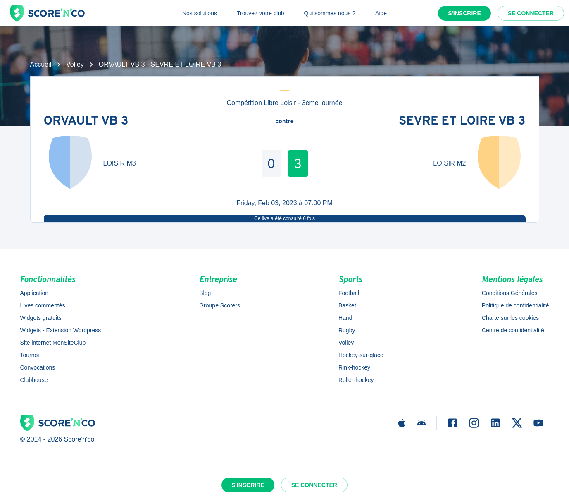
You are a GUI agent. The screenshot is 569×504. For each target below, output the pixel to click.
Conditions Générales (510, 293)
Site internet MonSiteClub (53, 342)
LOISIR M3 (119, 163)
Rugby (346, 330)
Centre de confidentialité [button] (513, 330)
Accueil (41, 64)
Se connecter (531, 13)
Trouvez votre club (260, 13)
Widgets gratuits (41, 317)
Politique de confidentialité (515, 305)
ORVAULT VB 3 (86, 122)
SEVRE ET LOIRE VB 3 (462, 122)
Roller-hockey (356, 380)
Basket (347, 305)
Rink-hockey (354, 367)
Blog (205, 293)
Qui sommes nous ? (330, 13)
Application (34, 293)
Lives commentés (42, 305)
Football (348, 293)
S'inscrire (464, 13)
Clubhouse (34, 380)
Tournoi (29, 355)
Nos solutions (199, 13)
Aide (381, 13)
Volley (75, 64)
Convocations (37, 367)
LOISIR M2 (449, 163)
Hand (345, 317)
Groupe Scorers (219, 305)
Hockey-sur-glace (360, 355)
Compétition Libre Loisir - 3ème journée (284, 102)
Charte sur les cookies (510, 317)
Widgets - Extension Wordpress (60, 330)
